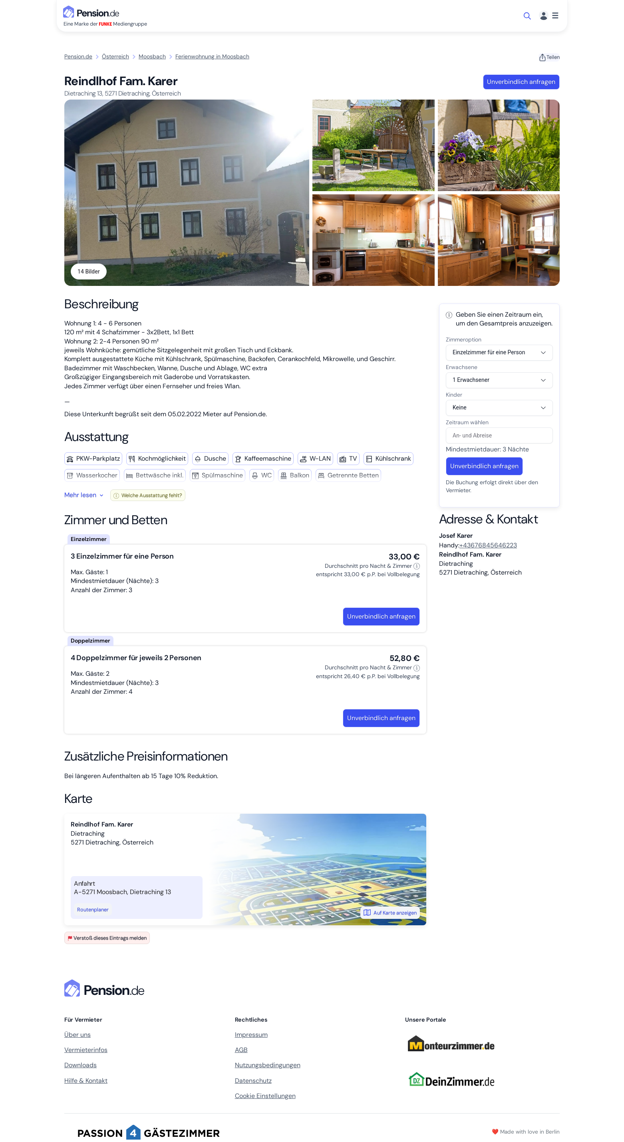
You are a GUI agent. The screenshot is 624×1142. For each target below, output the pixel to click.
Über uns (77, 1035)
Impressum (251, 1035)
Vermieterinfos (85, 1050)
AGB (241, 1050)
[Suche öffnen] (528, 16)
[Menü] (549, 16)
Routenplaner (93, 910)
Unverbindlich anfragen (521, 82)
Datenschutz (253, 1081)
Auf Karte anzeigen (390, 913)
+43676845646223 (488, 546)
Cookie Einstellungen (265, 1096)
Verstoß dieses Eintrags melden (107, 938)
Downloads (80, 1066)
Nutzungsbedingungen (267, 1066)
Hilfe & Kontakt (85, 1081)
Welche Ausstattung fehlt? (147, 496)
